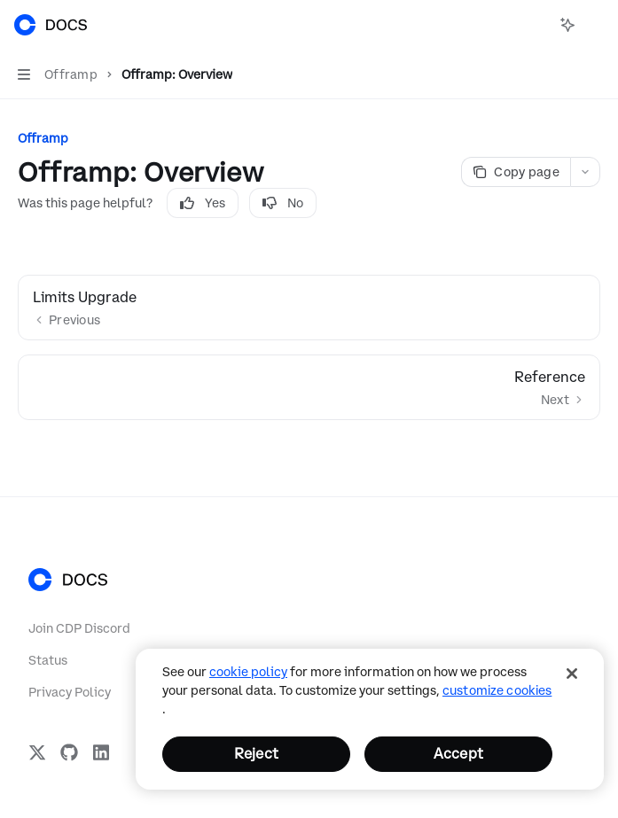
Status (47, 660)
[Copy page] (515, 172)
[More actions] (595, 24)
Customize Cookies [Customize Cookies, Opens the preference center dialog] (497, 690)
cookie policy (248, 672)
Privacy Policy (69, 692)
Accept (458, 753)
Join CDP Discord (79, 628)
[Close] (572, 673)
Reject (256, 753)
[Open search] (534, 25)
